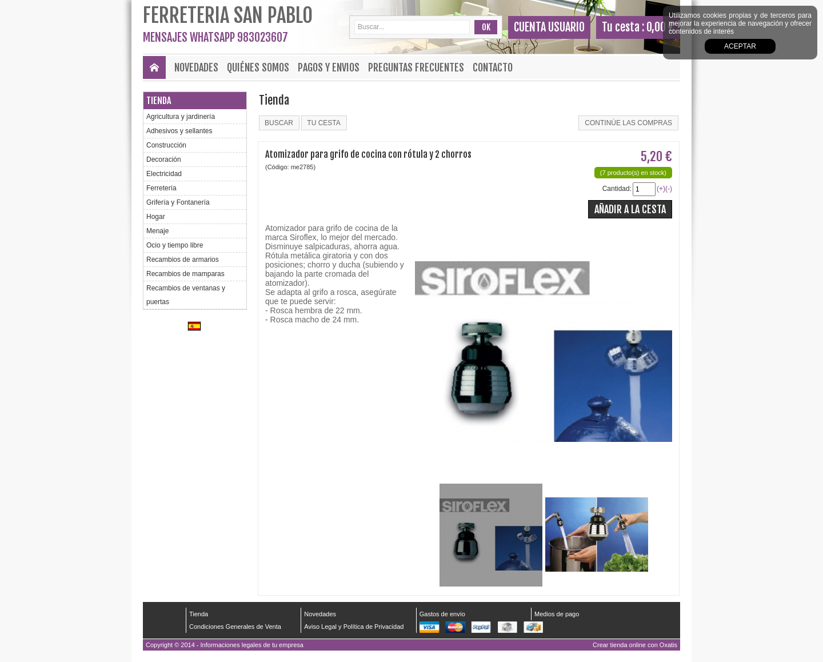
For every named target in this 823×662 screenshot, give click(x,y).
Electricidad (164, 174)
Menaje (157, 231)
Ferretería (161, 188)
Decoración (163, 159)
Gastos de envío (442, 614)
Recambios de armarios (182, 260)
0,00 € (660, 27)
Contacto (493, 67)
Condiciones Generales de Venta (235, 626)
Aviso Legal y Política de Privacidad (353, 626)
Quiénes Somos (258, 67)
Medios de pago (556, 614)
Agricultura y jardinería (180, 117)
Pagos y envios (328, 67)
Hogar (155, 217)
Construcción (166, 145)
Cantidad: (617, 189)
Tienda (158, 100)
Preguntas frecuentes (416, 67)
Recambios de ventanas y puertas (185, 295)
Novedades (196, 67)
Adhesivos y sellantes (179, 131)
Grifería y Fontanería (178, 202)
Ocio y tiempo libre (174, 245)
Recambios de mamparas (185, 274)
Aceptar (740, 46)
